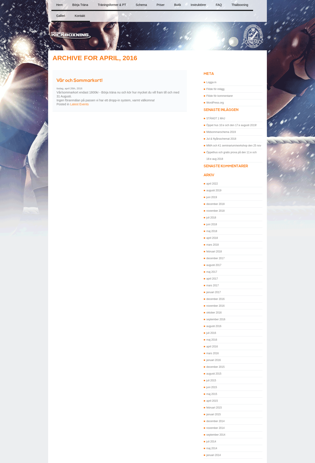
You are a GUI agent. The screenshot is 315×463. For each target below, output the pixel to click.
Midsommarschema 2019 (221, 132)
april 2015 (212, 400)
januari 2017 (213, 292)
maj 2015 (211, 394)
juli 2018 (211, 217)
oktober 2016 (214, 312)
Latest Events (79, 104)
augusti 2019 (213, 190)
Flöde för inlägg (215, 89)
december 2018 (215, 204)
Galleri (60, 16)
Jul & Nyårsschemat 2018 (221, 138)
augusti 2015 (213, 373)
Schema (141, 5)
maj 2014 (211, 448)
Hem (59, 5)
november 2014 (215, 428)
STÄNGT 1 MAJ (215, 118)
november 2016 (215, 305)
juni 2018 (211, 224)
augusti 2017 (213, 265)
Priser (161, 5)
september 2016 (215, 319)
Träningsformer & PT (112, 5)
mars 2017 (212, 285)
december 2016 (215, 299)
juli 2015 (211, 380)
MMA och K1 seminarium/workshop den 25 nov (233, 145)
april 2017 (212, 278)
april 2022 (212, 183)
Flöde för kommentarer (219, 95)
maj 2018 (211, 231)
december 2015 (215, 366)
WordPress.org (215, 102)
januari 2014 (213, 455)
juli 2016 (211, 332)
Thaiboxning (239, 5)
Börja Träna (80, 5)
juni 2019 (211, 197)
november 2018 (215, 210)
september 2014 (215, 434)
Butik (177, 5)
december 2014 (215, 421)
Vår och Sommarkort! (79, 80)
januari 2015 (213, 414)
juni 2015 (211, 387)
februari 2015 (214, 407)
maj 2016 (211, 339)
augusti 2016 (213, 326)
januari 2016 (213, 360)
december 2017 (215, 258)
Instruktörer (198, 5)
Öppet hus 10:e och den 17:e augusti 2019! (231, 125)
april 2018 (212, 237)
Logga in (211, 82)
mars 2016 (212, 353)
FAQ (219, 5)
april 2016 (212, 346)
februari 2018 (214, 251)
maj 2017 (211, 271)
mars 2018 (212, 244)
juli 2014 (211, 441)
